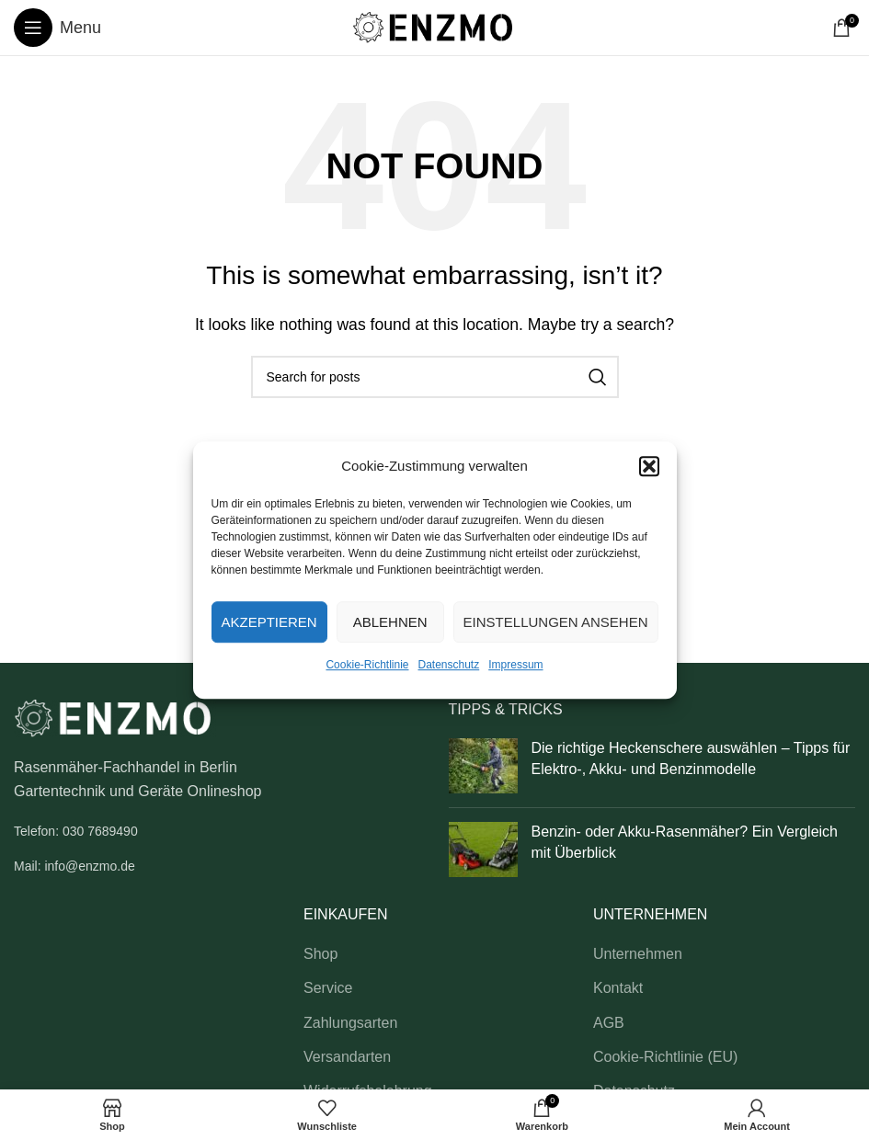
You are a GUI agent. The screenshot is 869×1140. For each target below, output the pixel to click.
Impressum (515, 664)
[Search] (435, 377)
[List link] (217, 831)
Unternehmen (637, 954)
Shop (320, 954)
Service (327, 988)
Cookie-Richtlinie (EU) (665, 1057)
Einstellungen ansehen (555, 622)
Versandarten (347, 1057)
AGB (608, 1023)
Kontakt (618, 988)
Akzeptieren (269, 622)
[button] (649, 466)
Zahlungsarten (350, 1023)
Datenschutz (449, 664)
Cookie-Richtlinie (367, 664)
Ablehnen (390, 622)
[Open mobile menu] (57, 27)
